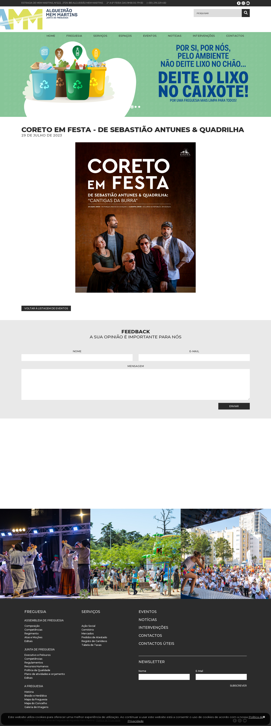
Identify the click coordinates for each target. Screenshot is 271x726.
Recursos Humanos (36, 666)
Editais (28, 641)
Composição (32, 625)
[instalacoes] (45, 554)
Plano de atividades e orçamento (44, 673)
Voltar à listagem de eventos (46, 308)
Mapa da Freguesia (35, 699)
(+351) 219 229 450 (156, 2)
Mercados (88, 633)
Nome (77, 351)
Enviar (234, 406)
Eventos (150, 35)
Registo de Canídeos (94, 641)
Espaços (125, 35)
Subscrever (238, 685)
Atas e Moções (33, 637)
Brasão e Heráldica (35, 695)
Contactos (235, 35)
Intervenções (204, 35)
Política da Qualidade (37, 670)
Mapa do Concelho (35, 703)
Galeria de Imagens (36, 707)
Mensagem (135, 366)
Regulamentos (33, 662)
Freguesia (74, 35)
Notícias (174, 35)
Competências (33, 629)
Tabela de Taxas (91, 644)
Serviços (100, 35)
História (29, 691)
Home (50, 35)
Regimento (31, 633)
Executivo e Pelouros (37, 654)
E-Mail (194, 351)
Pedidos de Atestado (94, 637)
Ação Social (88, 625)
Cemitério (88, 629)
